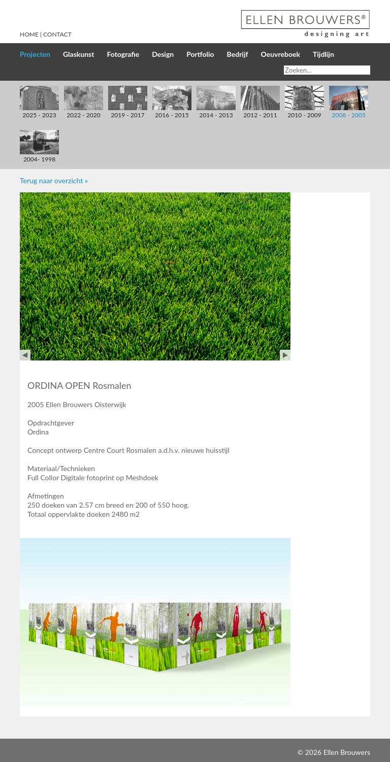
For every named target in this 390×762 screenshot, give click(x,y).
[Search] (327, 70)
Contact (57, 34)
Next (285, 355)
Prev (25, 355)
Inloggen (282, 752)
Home (29, 34)
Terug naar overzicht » (54, 180)
